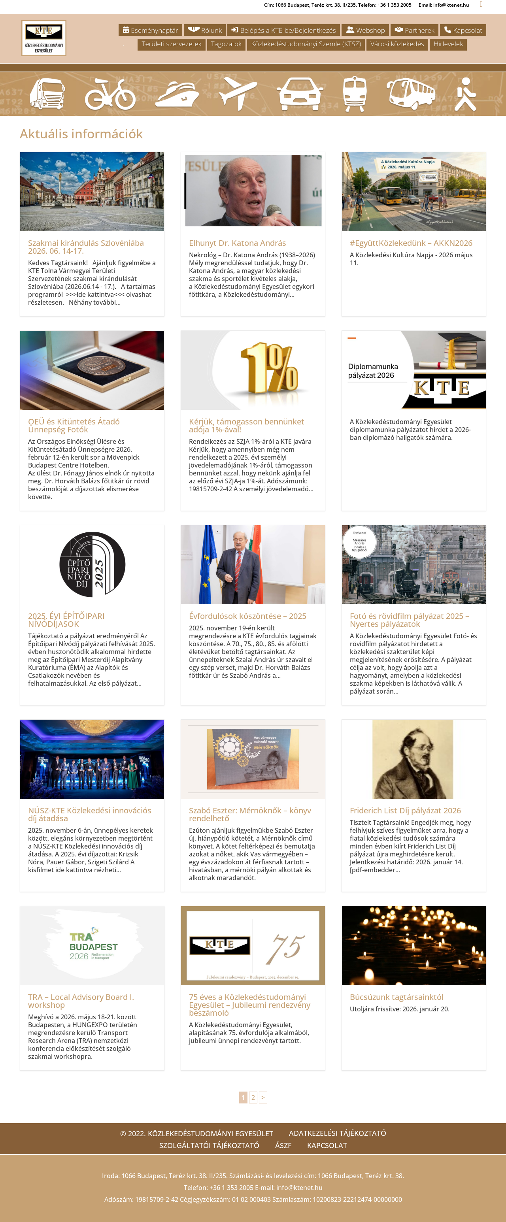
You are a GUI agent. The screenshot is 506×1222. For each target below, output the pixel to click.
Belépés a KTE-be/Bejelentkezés (283, 30)
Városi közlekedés (397, 43)
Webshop (365, 30)
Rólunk (205, 30)
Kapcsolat (463, 30)
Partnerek (414, 30)
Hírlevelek (448, 43)
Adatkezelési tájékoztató (337, 1133)
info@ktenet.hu (299, 1187)
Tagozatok (226, 43)
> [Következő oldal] (263, 1097)
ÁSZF (283, 1145)
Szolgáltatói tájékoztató (209, 1145)
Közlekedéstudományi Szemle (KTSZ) (306, 43)
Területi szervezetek (171, 43)
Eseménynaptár (150, 30)
